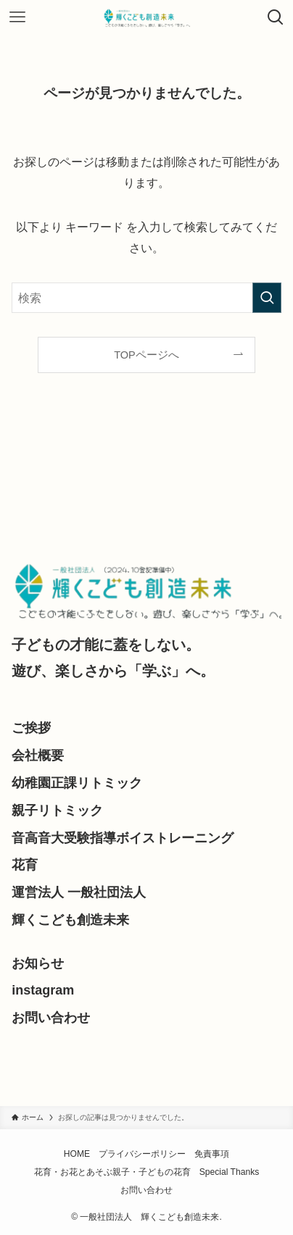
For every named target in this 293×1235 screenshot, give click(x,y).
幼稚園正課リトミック (77, 783)
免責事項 (211, 1154)
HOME (77, 1154)
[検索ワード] (146, 297)
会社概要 (38, 755)
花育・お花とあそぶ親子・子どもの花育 (112, 1172)
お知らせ (38, 963)
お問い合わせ (51, 1017)
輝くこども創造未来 (70, 920)
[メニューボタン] (17, 17)
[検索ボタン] (275, 17)
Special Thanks (229, 1172)
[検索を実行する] (266, 297)
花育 (25, 865)
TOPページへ (146, 355)
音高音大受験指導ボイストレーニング (123, 838)
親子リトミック (57, 810)
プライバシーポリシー (142, 1154)
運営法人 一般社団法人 (79, 892)
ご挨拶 (31, 728)
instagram (43, 990)
